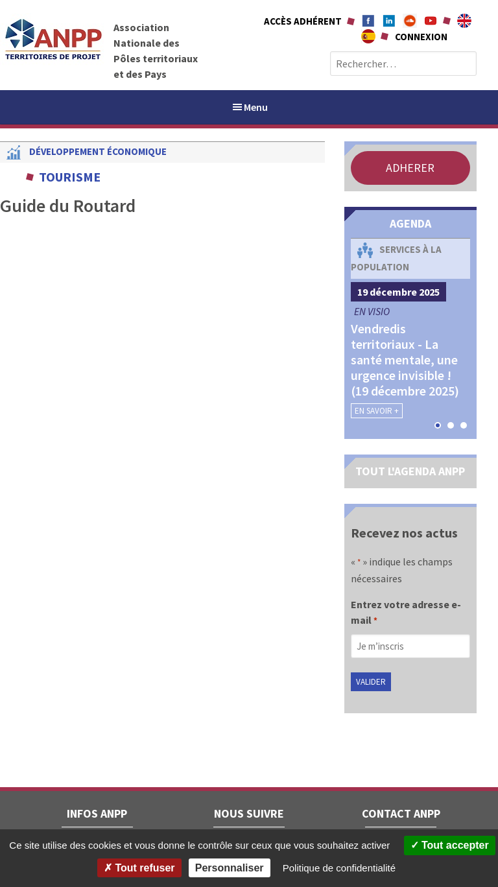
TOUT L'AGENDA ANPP (410, 471)
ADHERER (410, 167)
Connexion (421, 36)
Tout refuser (139, 867)
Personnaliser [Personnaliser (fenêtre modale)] (229, 867)
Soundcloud (410, 21)
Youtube (430, 21)
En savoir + (377, 410)
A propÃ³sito (368, 36)
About (464, 21)
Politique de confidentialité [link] (339, 867)
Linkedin (389, 21)
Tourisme (70, 177)
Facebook (368, 21)
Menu (249, 107)
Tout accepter (449, 845)
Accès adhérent (303, 21)
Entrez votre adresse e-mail (406, 613)
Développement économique (98, 151)
